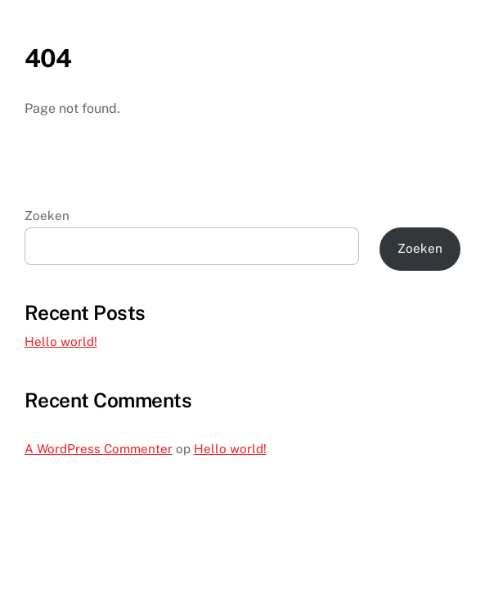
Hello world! (61, 341)
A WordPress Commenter (99, 449)
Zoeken (47, 216)
